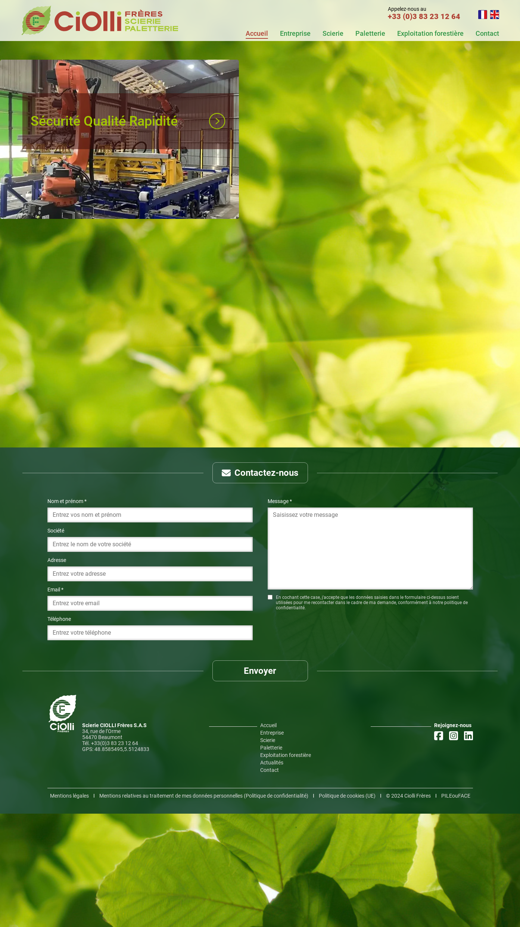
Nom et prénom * (67, 615)
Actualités (271, 876)
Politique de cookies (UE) (347, 909)
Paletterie (370, 33)
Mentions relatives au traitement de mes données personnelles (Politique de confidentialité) (203, 909)
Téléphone (59, 732)
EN (494, 14)
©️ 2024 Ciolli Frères (408, 909)
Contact (487, 33)
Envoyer (260, 784)
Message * (280, 615)
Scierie (333, 33)
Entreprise (295, 33)
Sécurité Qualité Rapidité (104, 121)
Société (55, 644)
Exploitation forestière (430, 33)
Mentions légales (69, 909)
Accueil (257, 33)
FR (482, 14)
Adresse (56, 673)
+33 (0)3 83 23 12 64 (424, 16)
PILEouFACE (455, 909)
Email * (55, 703)
